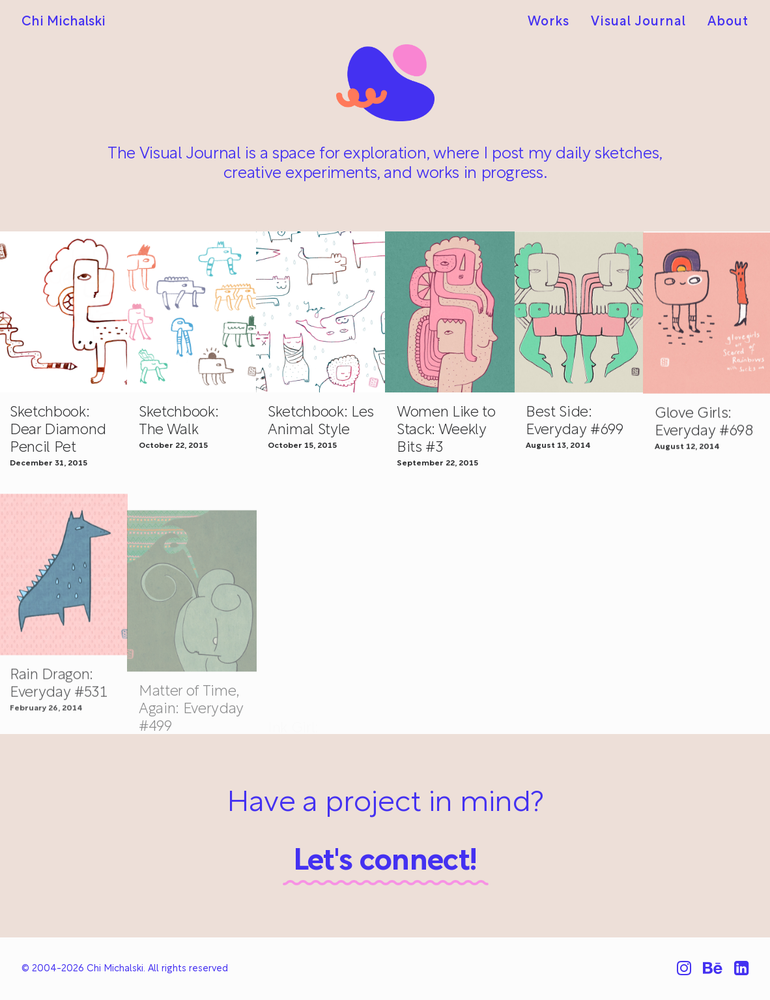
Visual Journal (638, 22)
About (728, 22)
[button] (192, 312)
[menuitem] (553, 22)
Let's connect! (385, 862)
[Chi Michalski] (63, 22)
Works (548, 22)
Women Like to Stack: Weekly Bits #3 (446, 436)
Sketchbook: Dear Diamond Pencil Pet (58, 430)
